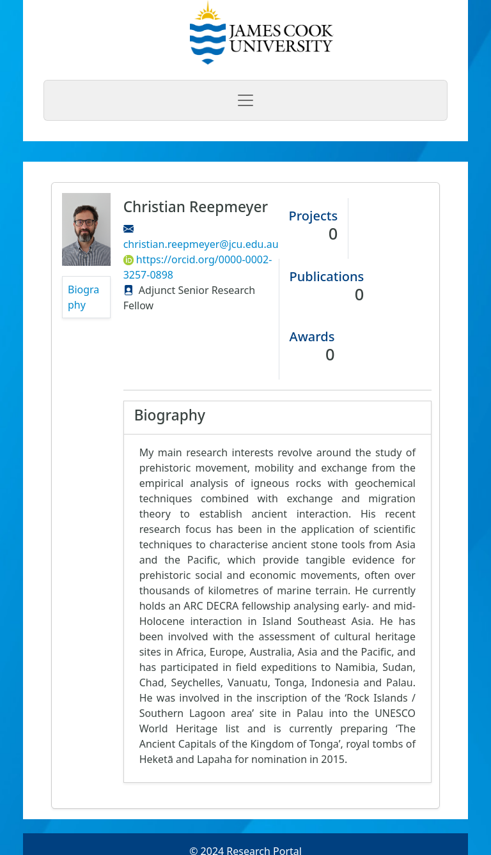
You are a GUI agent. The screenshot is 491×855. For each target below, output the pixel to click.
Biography (83, 297)
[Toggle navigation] (245, 100)
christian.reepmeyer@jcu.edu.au (201, 244)
